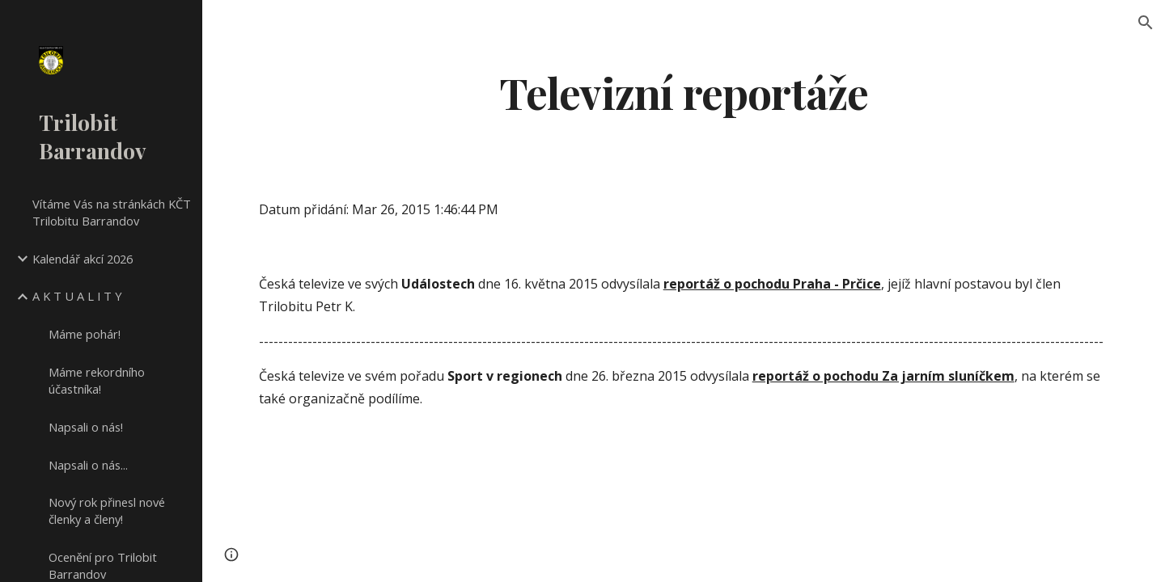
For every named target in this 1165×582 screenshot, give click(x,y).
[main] (684, 92)
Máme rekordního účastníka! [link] (97, 380)
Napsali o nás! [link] (86, 427)
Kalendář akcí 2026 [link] (82, 259)
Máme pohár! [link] (85, 334)
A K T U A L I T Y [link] (77, 296)
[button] (1145, 22)
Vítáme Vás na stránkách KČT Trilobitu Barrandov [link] (111, 212)
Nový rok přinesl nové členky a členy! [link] (107, 510)
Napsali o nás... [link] (88, 465)
